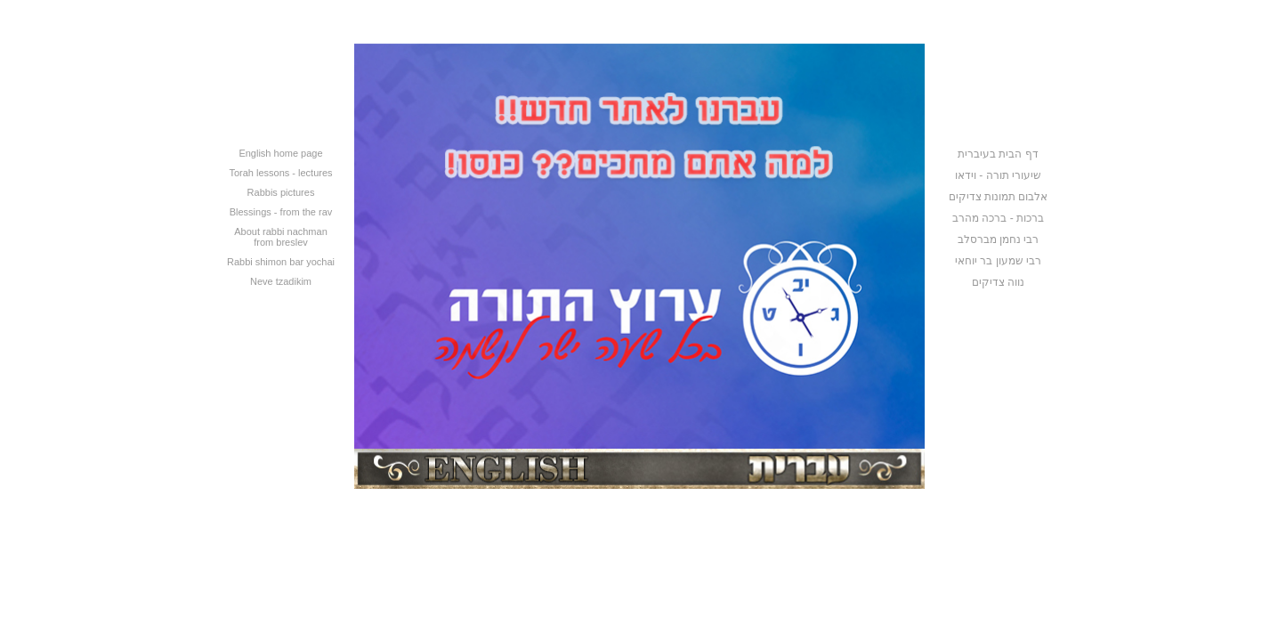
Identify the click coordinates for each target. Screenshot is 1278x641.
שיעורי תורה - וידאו (998, 175)
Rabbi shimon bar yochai (281, 261)
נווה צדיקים (998, 282)
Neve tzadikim (280, 281)
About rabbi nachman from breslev (281, 236)
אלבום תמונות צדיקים (998, 197)
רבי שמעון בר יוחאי (998, 261)
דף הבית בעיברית (998, 154)
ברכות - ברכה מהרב (998, 218)
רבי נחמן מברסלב (998, 239)
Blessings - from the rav (281, 212)
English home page (280, 153)
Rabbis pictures (281, 192)
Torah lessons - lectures (280, 172)
